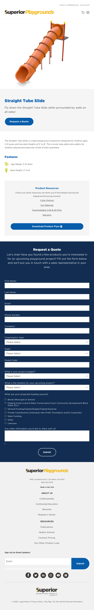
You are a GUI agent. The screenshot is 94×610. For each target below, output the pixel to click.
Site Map (48, 602)
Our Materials (47, 205)
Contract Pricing (46, 538)
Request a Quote (46, 514)
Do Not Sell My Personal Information (68, 602)
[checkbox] (47, 412)
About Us (47, 493)
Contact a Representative (69, 5)
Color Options (47, 200)
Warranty (47, 215)
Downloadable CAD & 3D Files (47, 210)
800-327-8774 (84, 5)
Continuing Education (47, 504)
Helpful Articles (47, 532)
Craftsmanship (46, 499)
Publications (47, 527)
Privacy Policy (37, 602)
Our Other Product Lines (46, 543)
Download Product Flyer (47, 226)
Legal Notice (24, 602)
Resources (47, 522)
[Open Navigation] (87, 12)
